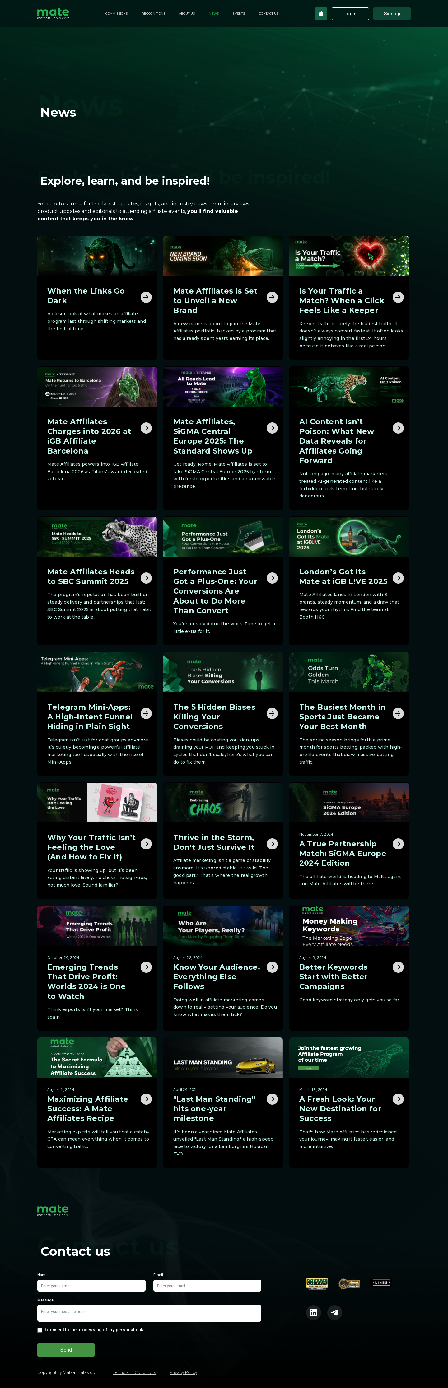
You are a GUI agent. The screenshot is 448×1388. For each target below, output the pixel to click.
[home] (53, 13)
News (214, 14)
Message (45, 1300)
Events (238, 14)
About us (187, 14)
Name (42, 1275)
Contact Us (268, 14)
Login (350, 13)
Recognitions (153, 14)
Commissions (116, 14)
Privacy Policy (183, 1372)
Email (158, 1275)
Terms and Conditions (134, 1372)
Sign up (392, 13)
